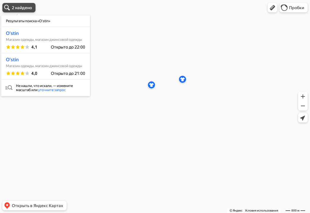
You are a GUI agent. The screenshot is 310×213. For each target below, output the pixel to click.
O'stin (12, 33)
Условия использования (261, 210)
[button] (272, 7)
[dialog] (45, 55)
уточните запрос (52, 90)
